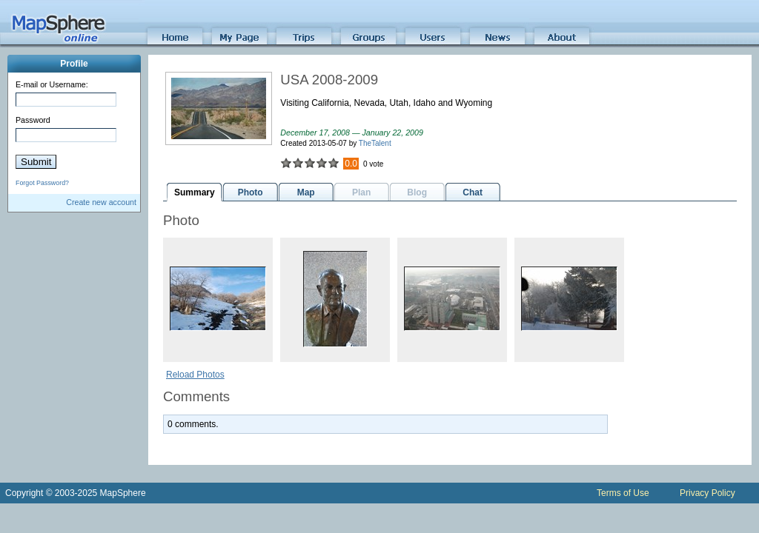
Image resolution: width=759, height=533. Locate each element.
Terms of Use (623, 493)
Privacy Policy (707, 493)
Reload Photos (195, 374)
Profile (73, 63)
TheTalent (375, 143)
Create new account (101, 202)
